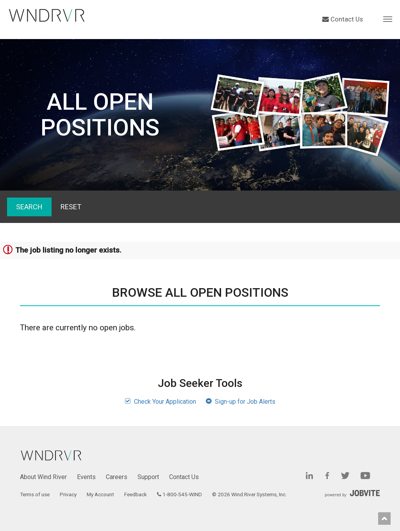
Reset (71, 207)
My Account (100, 494)
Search (29, 207)
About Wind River (43, 477)
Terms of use (35, 494)
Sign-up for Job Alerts (240, 401)
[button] (387, 19)
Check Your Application (160, 401)
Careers (116, 477)
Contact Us (342, 19)
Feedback (135, 494)
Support (148, 477)
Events (86, 477)
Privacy (68, 494)
